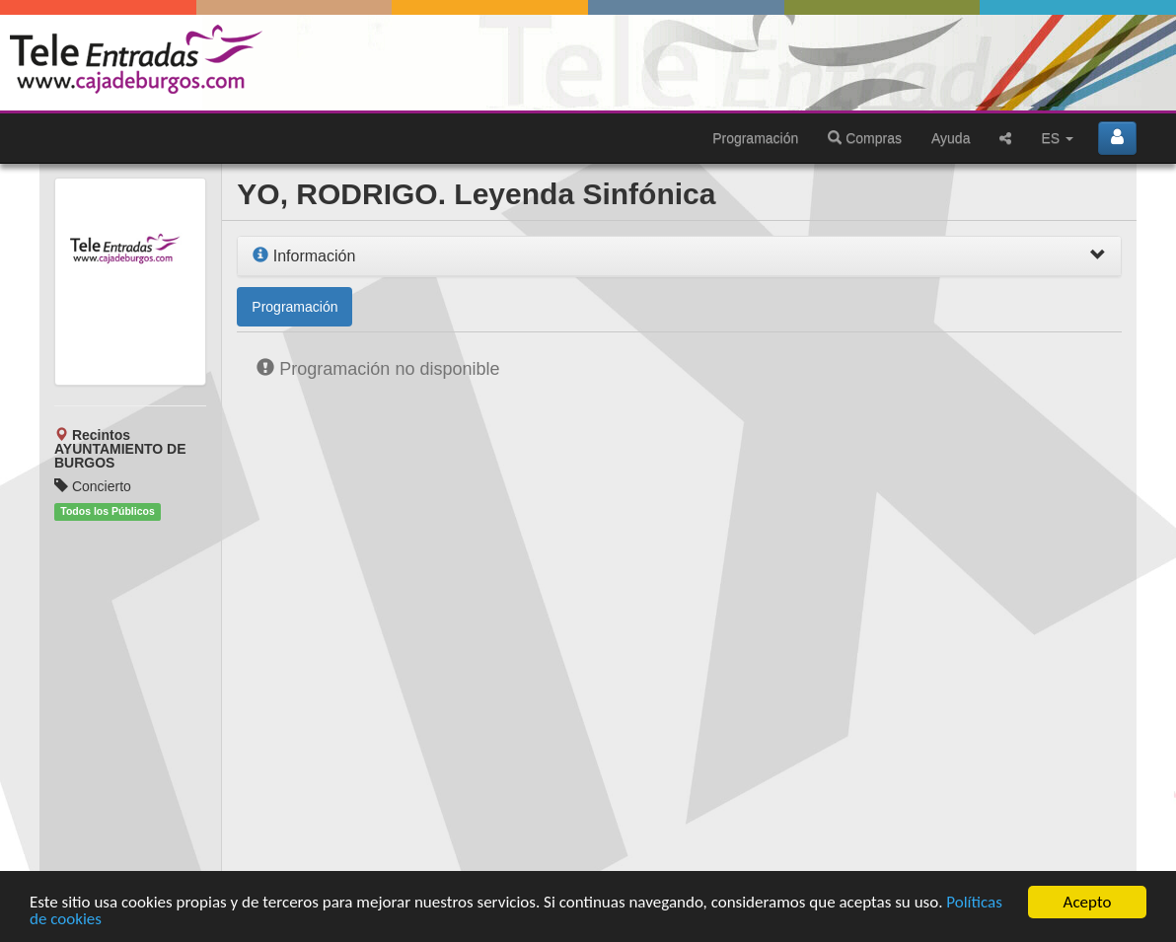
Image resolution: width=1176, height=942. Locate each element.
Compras (865, 138)
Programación (755, 138)
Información (304, 256)
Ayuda (950, 138)
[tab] (679, 256)
